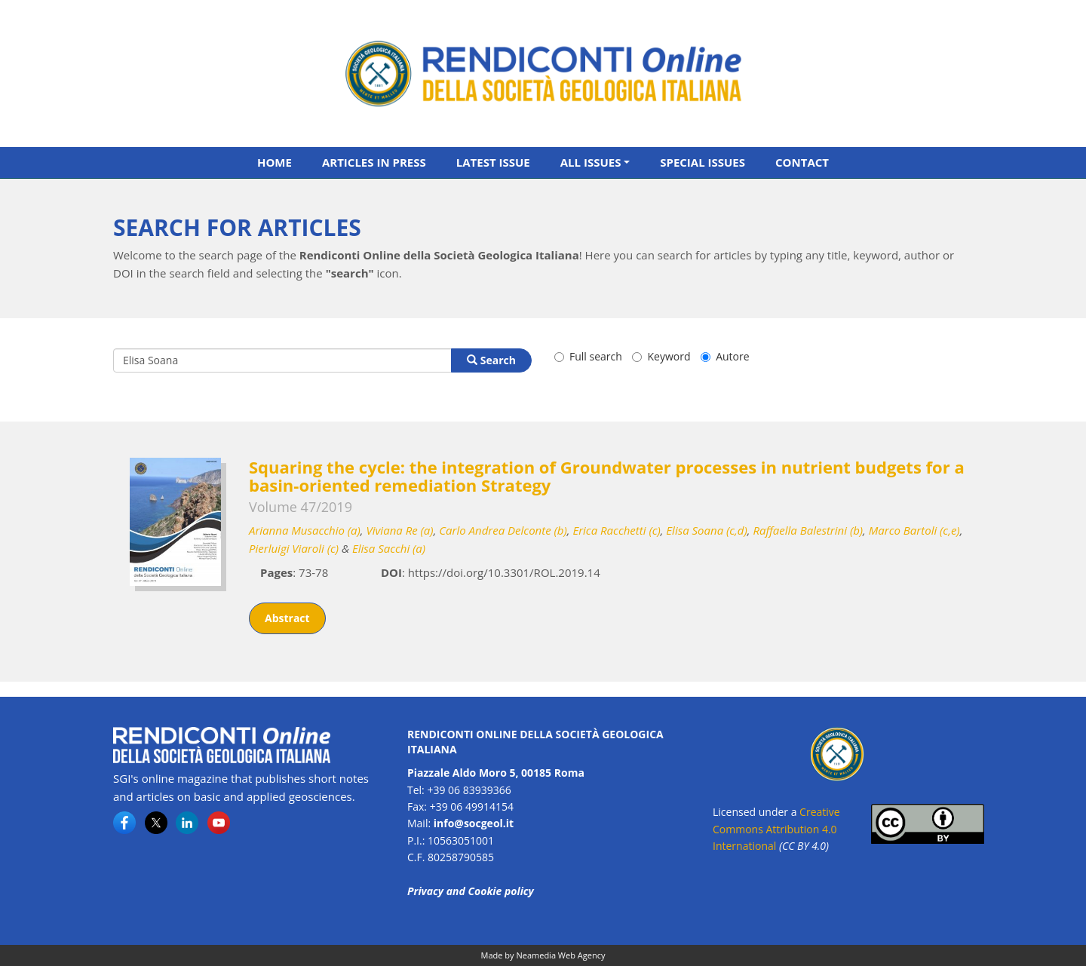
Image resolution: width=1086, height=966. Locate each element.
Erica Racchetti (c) (616, 530)
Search (491, 360)
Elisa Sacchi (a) (388, 548)
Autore (725, 356)
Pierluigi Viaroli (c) (294, 548)
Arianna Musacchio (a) (304, 530)
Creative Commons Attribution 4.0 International (776, 829)
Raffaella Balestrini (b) (808, 530)
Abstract (287, 618)
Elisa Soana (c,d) (706, 530)
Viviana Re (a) (399, 530)
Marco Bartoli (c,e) (914, 530)
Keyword (661, 356)
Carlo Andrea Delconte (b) (503, 530)
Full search (588, 356)
